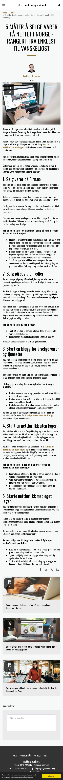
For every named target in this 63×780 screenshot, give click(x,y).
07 (9, 624)
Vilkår (9, 768)
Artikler (12, 12)
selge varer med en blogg (40, 415)
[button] (4, 5)
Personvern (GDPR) (22, 768)
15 (9, 583)
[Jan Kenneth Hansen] (31, 67)
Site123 (36, 772)
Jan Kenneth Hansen (31, 76)
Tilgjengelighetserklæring (45, 768)
